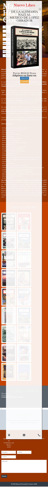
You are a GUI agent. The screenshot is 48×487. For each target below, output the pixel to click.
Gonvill (24, 81)
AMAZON (24, 78)
